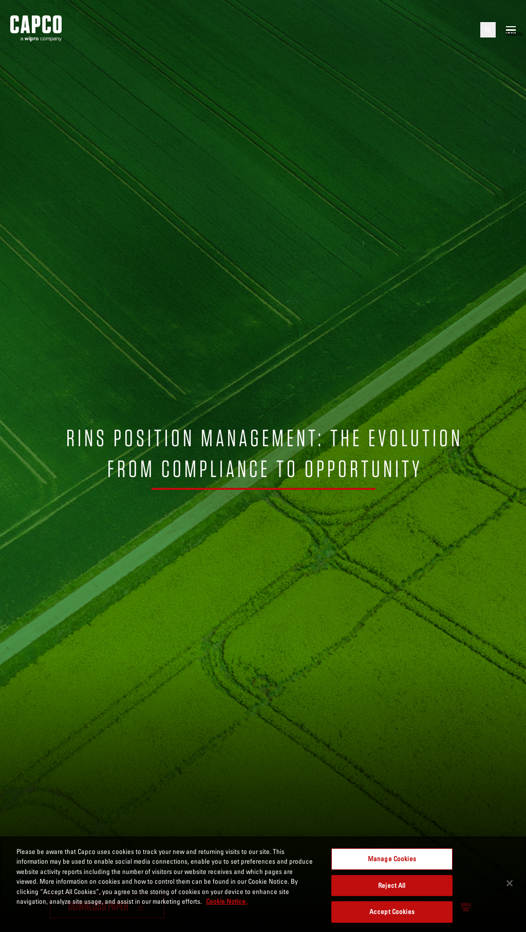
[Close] (509, 883)
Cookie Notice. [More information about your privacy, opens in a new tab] (226, 901)
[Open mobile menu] (511, 29)
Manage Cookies (392, 858)
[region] (263, 884)
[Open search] (488, 29)
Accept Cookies (392, 911)
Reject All (391, 885)
